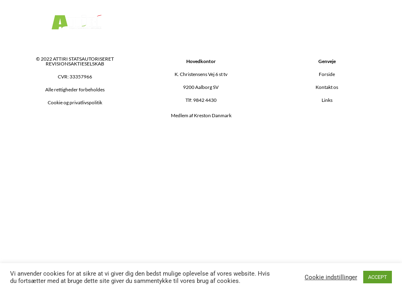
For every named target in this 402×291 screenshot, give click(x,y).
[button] (286, 22)
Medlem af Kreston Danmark (201, 115)
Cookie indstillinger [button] (331, 277)
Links (327, 100)
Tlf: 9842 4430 (201, 100)
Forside (327, 74)
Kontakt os (327, 87)
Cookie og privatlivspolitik (75, 102)
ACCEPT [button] (377, 277)
